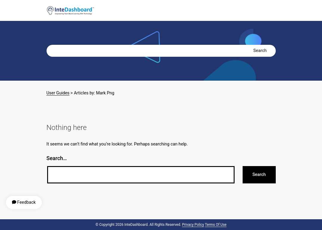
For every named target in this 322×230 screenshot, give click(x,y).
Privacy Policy (193, 225)
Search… (57, 158)
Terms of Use (216, 225)
